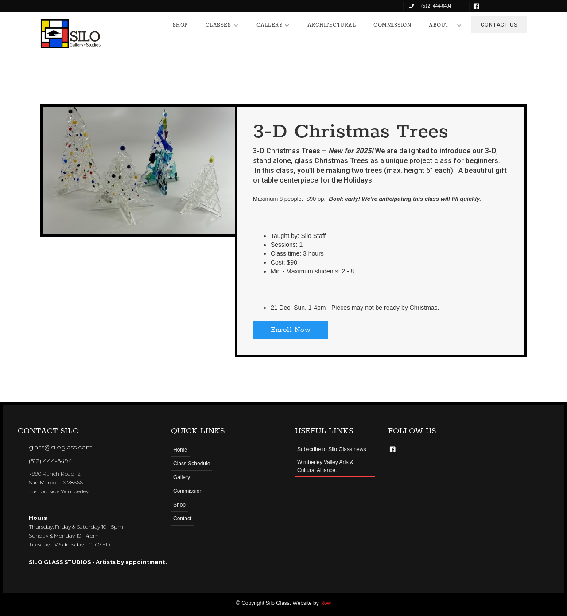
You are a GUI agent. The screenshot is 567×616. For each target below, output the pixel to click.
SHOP (180, 25)
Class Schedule (191, 463)
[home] (71, 34)
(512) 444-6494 (50, 461)
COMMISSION (392, 25)
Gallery (181, 477)
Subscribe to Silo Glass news (331, 449)
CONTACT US (499, 25)
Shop (179, 505)
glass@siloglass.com (61, 447)
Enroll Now (291, 330)
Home (180, 450)
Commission (187, 491)
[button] (222, 25)
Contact (182, 518)
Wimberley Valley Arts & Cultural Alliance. (325, 466)
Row (325, 603)
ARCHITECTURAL (331, 25)
